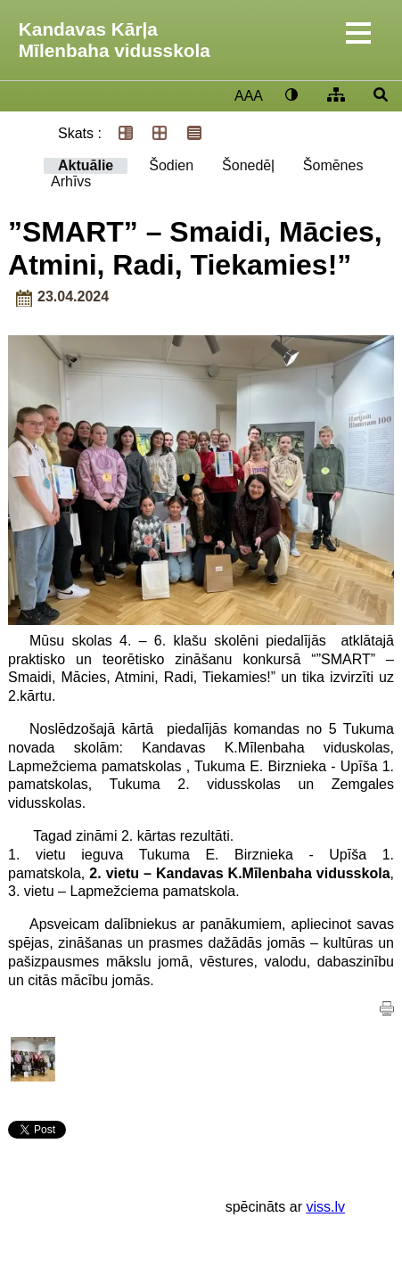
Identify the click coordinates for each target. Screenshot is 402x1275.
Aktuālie (85, 165)
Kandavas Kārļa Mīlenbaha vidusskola (114, 40)
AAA (248, 95)
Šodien (171, 165)
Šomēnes (333, 165)
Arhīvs (71, 181)
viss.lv (325, 1206)
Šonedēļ (248, 165)
